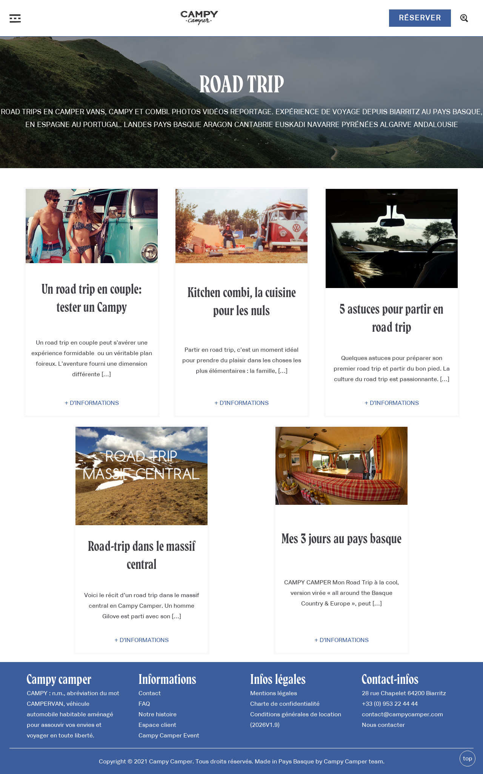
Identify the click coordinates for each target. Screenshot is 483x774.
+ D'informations (92, 402)
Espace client (157, 724)
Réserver (420, 17)
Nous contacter (383, 724)
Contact (149, 693)
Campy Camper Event (168, 735)
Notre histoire (157, 714)
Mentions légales (273, 693)
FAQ (144, 703)
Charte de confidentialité (285, 703)
